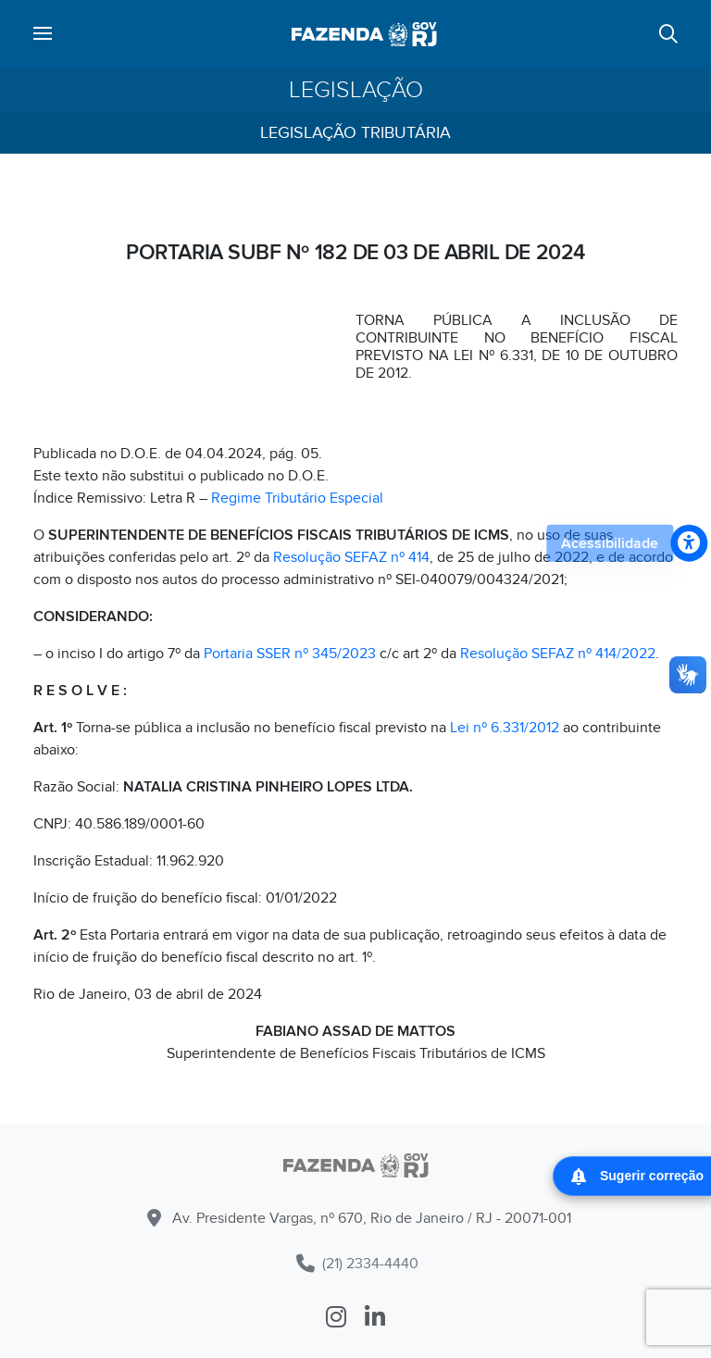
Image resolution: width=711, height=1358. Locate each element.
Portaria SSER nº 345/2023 (290, 653)
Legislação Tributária (355, 133)
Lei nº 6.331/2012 (504, 727)
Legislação (356, 90)
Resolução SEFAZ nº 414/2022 (557, 653)
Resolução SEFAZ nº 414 (351, 557)
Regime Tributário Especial (297, 498)
